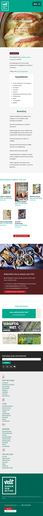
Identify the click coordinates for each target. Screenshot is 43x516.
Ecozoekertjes (6, 396)
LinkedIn (10, 366)
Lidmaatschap (6, 460)
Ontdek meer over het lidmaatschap (15, 298)
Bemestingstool (6, 415)
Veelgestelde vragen (7, 467)
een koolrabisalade (22, 71)
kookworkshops (13, 293)
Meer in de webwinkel (22, 236)
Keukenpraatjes (6, 440)
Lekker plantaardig (7, 433)
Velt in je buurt (6, 386)
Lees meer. (19, 505)
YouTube (14, 366)
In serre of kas (6, 410)
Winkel (4, 464)
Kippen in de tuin (6, 408)
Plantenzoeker (6, 413)
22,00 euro (3, 225)
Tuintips (4, 411)
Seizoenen (23, 290)
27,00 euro (33, 200)
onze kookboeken (15, 295)
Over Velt (4, 456)
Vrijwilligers (5, 392)
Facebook (3, 366)
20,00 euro (3, 200)
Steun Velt (4, 462)
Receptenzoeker (6, 438)
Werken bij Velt (6, 458)
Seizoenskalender (6, 437)
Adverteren (5, 466)
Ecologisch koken (6, 431)
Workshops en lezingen (8, 384)
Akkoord (8, 508)
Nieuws (4, 419)
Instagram (7, 366)
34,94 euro (18, 205)
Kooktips (4, 435)
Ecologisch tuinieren (7, 406)
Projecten (4, 394)
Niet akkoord (10, 511)
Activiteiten (5, 382)
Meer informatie (26, 505)
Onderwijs (4, 390)
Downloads (5, 417)
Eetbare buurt (5, 388)
